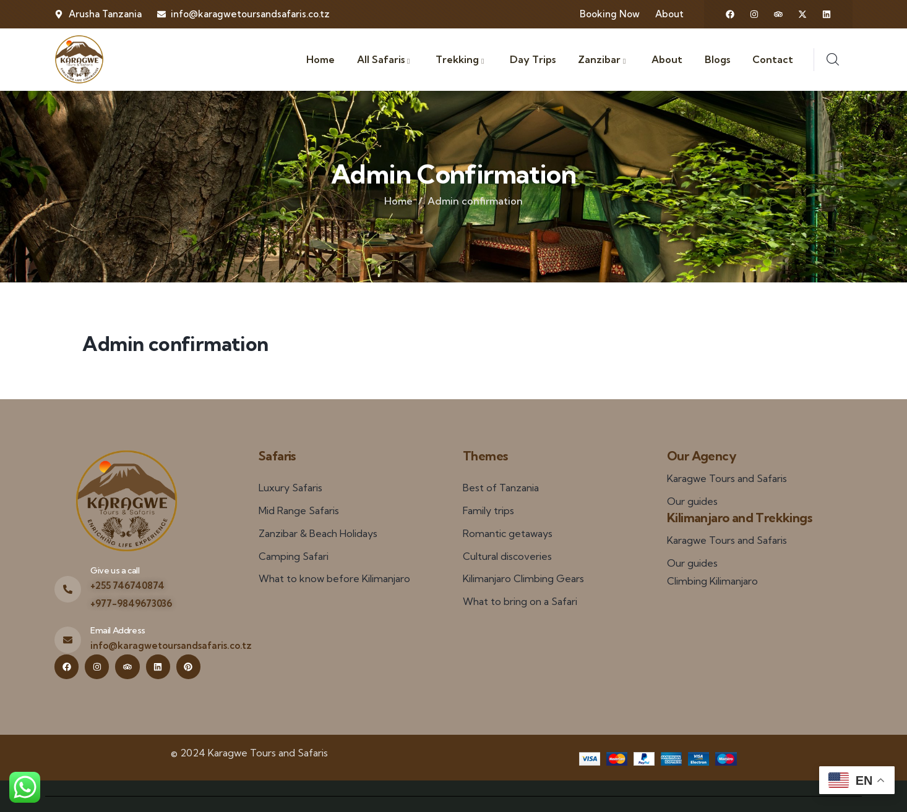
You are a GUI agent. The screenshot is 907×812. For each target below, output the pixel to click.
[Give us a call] (67, 589)
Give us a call (114, 570)
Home (398, 201)
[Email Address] (67, 640)
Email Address (117, 630)
